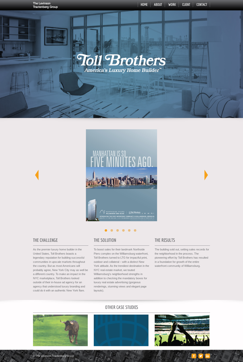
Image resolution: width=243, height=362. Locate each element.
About (158, 4)
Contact (201, 4)
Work (172, 4)
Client (186, 4)
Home (144, 4)
